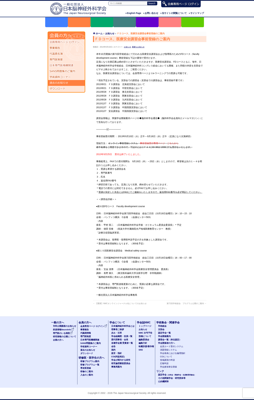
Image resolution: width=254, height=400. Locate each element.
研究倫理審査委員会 (120, 363)
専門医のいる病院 (63, 333)
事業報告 (66, 48)
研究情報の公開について (64, 336)
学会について (117, 322)
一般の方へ (57, 322)
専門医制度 (66, 60)
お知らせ (127, 47)
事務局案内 (116, 367)
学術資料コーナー (66, 77)
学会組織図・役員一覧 (121, 336)
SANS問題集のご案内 (66, 71)
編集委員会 (144, 340)
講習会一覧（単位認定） (169, 340)
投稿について (145, 336)
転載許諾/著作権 (146, 346)
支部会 (161, 329)
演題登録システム (168, 350)
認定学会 (177, 375)
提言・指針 (116, 353)
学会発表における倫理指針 (172, 353)
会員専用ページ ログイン (66, 42)
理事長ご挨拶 (117, 329)
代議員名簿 (66, 54)
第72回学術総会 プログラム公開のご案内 (186, 303)
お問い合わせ (150, 13)
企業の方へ (58, 340)
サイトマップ (196, 13)
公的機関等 (163, 381)
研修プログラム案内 (89, 361)
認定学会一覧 (164, 333)
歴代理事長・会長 (119, 340)
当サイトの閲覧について (173, 13)
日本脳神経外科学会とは (122, 326)
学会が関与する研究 (120, 360)
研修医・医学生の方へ (91, 357)
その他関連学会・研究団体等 (171, 378)
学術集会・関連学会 (168, 322)
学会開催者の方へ (166, 343)
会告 (113, 346)
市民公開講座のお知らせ (64, 326)
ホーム (99, 33)
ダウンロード (66, 89)
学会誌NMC (143, 322)
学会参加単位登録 (168, 367)
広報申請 (164, 363)
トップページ (145, 326)
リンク (160, 371)
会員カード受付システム (171, 346)
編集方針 (143, 343)
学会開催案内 (164, 336)
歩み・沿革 (116, 333)
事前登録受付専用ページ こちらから (159, 143)
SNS (141, 350)
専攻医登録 (85, 368)
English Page (133, 13)
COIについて (166, 357)
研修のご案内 (86, 371)
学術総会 (162, 326)
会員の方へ (85, 322)
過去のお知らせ (66, 83)
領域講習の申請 (167, 360)
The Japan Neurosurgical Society (129, 393)
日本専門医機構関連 (66, 65)
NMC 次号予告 (145, 333)
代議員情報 (85, 333)
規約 (113, 350)
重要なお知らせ (138, 47)
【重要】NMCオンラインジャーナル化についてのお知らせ (120, 303)
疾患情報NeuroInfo (63, 330)
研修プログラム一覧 (89, 365)
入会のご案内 (86, 375)
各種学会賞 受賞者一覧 (122, 343)
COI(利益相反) (118, 357)
